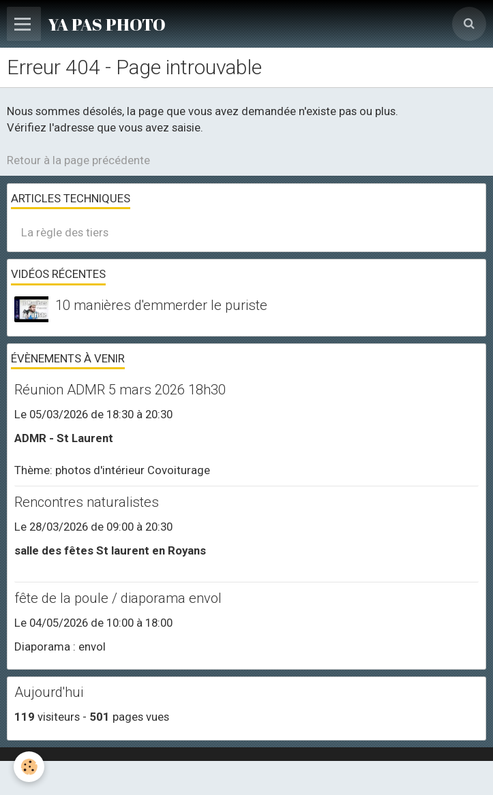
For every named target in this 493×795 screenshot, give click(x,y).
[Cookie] (29, 766)
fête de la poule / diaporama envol (118, 598)
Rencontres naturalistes (86, 502)
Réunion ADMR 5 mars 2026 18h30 (120, 389)
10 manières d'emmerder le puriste (161, 305)
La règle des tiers (64, 232)
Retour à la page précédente (78, 160)
